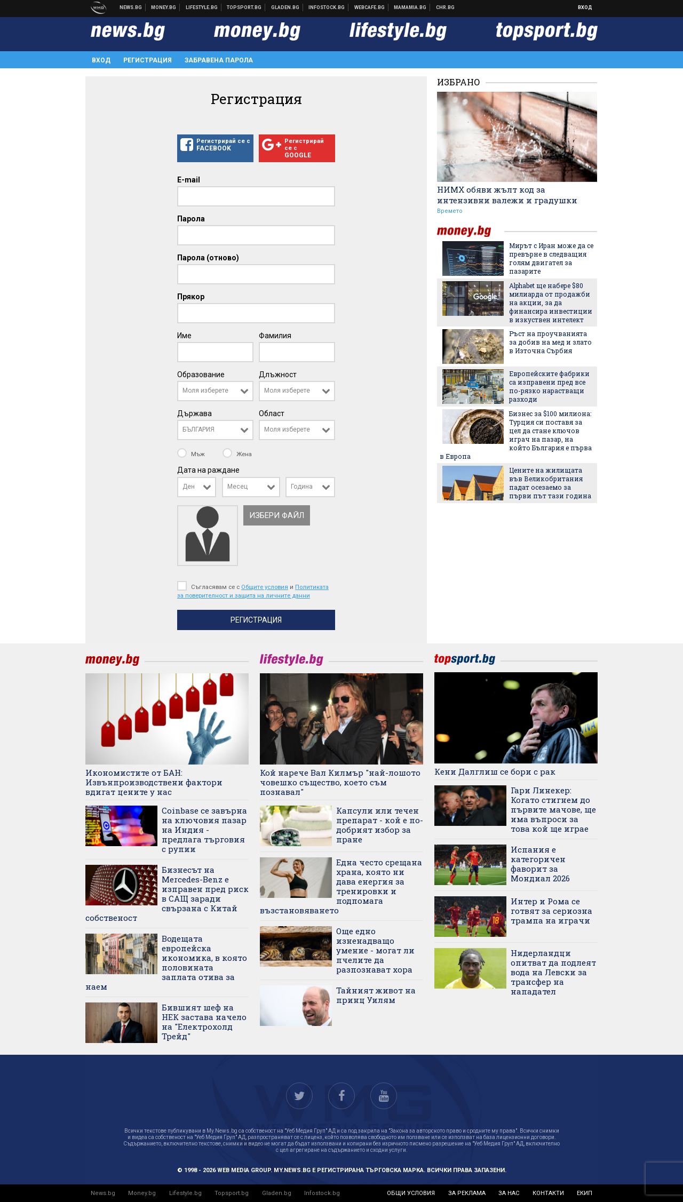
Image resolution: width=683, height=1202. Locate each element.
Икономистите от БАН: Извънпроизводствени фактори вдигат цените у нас (154, 782)
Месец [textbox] (237, 486)
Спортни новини (244, 7)
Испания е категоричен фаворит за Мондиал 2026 (540, 864)
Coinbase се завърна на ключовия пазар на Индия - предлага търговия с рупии (204, 830)
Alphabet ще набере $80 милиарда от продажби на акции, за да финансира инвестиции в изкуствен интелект (550, 302)
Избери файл (276, 515)
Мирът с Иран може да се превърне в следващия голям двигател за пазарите (551, 258)
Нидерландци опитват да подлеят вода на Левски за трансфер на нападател (553, 972)
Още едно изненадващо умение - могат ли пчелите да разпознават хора (375, 950)
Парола (191, 218)
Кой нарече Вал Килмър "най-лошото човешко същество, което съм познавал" (340, 782)
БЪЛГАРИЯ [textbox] (198, 429)
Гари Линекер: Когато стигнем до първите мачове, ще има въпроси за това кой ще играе (553, 809)
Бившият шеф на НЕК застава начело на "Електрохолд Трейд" (204, 1021)
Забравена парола (219, 60)
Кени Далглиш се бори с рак (494, 771)
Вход (585, 7)
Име (184, 335)
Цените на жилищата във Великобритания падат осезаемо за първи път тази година (550, 483)
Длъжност (278, 374)
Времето (450, 211)
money (470, 231)
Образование (201, 374)
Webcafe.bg (369, 7)
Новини (131, 7)
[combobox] (215, 391)
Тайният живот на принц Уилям (376, 995)
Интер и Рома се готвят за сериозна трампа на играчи (551, 910)
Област (271, 413)
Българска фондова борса (326, 7)
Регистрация (147, 60)
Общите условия (264, 587)
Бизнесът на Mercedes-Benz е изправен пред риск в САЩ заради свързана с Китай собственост (167, 893)
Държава (194, 413)
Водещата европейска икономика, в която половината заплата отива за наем (166, 962)
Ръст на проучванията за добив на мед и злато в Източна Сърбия (550, 342)
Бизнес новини (164, 7)
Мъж (192, 454)
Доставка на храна (285, 7)
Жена (237, 454)
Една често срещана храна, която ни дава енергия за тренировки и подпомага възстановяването (341, 886)
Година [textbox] (302, 486)
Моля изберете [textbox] (205, 390)
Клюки (201, 7)
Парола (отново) (208, 257)
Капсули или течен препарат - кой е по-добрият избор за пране (379, 825)
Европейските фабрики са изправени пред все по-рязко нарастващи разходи (549, 386)
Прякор (190, 296)
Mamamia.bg (410, 7)
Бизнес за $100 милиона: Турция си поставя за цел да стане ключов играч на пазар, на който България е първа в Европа (516, 434)
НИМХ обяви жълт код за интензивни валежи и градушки (507, 194)
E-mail (188, 180)
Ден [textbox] (188, 486)
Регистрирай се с (215, 145)
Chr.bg (445, 7)
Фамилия (275, 335)
